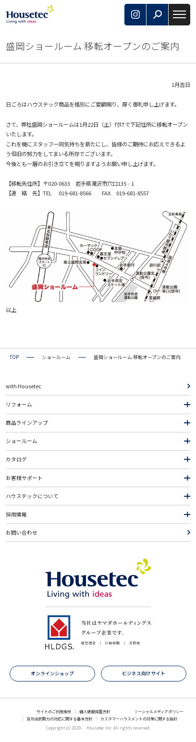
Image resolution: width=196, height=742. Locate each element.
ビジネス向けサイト (143, 673)
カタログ (16, 459)
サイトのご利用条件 (54, 711)
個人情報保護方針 (94, 711)
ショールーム (21, 440)
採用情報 (16, 514)
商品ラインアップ (27, 422)
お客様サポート (24, 477)
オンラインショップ (52, 673)
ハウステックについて (32, 496)
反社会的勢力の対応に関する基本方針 (59, 718)
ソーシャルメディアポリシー (159, 711)
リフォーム (19, 404)
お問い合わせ (21, 532)
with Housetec (23, 386)
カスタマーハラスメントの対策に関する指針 (138, 718)
